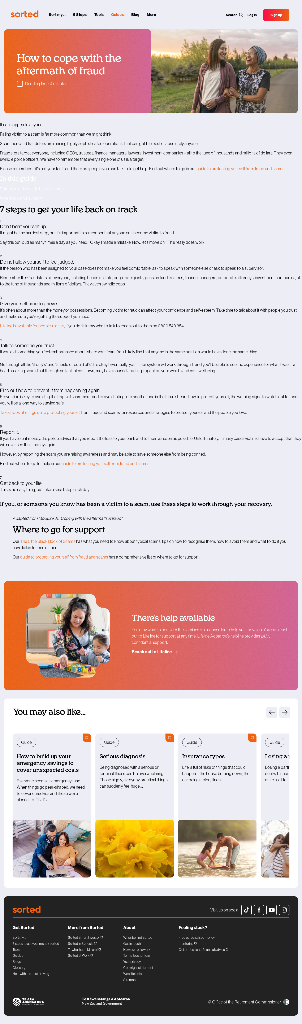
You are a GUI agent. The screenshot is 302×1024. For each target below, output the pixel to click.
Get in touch (132, 943)
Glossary (19, 968)
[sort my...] (57, 15)
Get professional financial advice (204, 949)
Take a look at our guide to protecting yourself (40, 412)
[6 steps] (80, 15)
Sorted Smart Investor (85, 937)
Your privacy (132, 961)
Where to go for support (21, 198)
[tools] (99, 15)
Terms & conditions (136, 955)
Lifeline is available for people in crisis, (32, 326)
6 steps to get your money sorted (36, 943)
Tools (16, 949)
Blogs (17, 961)
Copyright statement (138, 968)
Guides (18, 955)
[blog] (135, 15)
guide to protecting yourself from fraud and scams (241, 168)
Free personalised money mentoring (197, 940)
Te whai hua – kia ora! (84, 949)
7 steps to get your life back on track (32, 189)
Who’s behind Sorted (138, 937)
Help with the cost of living (31, 974)
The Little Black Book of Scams (47, 541)
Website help (132, 974)
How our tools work (136, 949)
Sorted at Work (80, 955)
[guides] (117, 15)
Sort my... (19, 937)
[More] (151, 15)
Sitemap (129, 980)
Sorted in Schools (82, 943)
